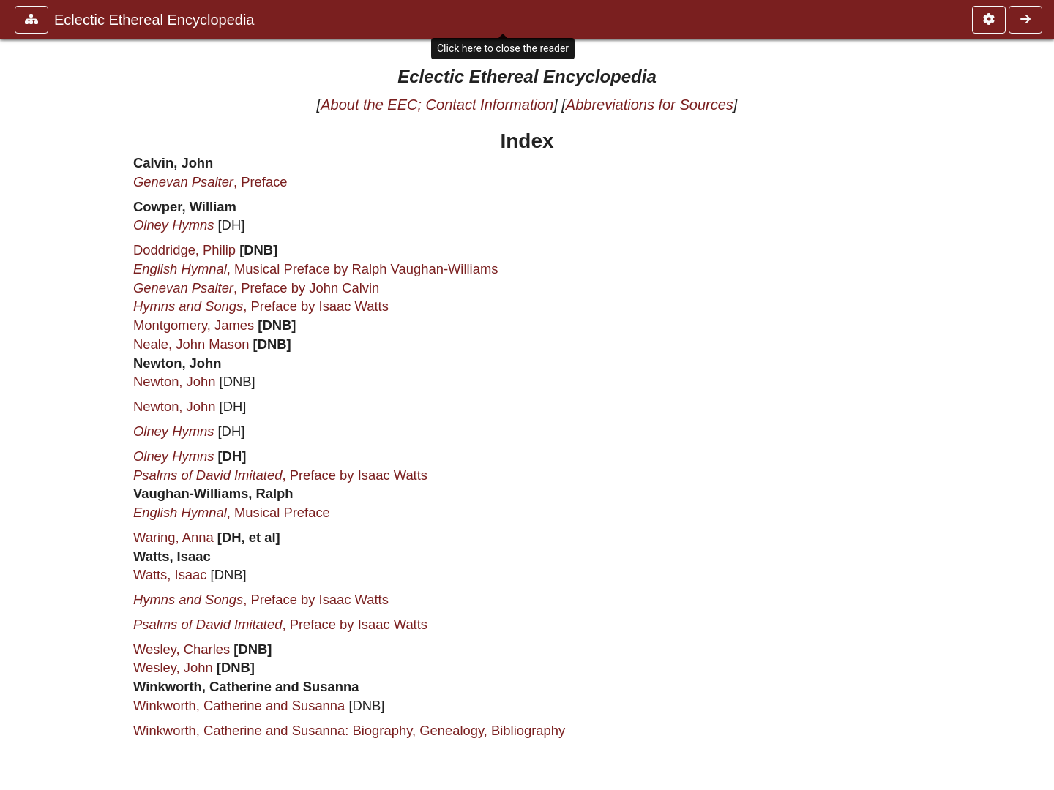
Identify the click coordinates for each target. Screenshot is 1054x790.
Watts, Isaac (170, 574)
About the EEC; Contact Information (437, 105)
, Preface (210, 181)
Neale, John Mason (191, 344)
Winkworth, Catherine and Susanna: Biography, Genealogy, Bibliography (349, 730)
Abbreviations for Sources (649, 105)
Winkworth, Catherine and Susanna (239, 705)
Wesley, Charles (181, 649)
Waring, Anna (173, 537)
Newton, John (174, 381)
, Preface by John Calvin (256, 288)
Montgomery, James (193, 325)
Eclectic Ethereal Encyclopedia (154, 20)
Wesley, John (173, 667)
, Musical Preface (231, 512)
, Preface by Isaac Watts (261, 306)
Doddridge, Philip (184, 249)
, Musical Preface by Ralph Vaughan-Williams (315, 268)
